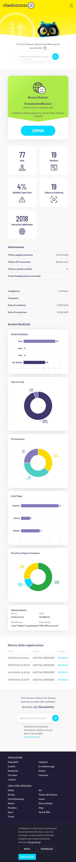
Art (40, 790)
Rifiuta (27, 848)
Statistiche (13, 771)
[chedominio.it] (18, 5)
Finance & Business (48, 794)
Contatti (12, 779)
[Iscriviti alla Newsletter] (55, 718)
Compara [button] (38, 130)
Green (42, 799)
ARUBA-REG (64, 657)
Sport (10, 812)
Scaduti (11, 766)
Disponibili (13, 762)
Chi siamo (12, 775)
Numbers (12, 808)
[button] (71, 5)
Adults (11, 790)
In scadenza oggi (46, 766)
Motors (11, 803)
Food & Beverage (16, 799)
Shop (41, 808)
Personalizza (47, 848)
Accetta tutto (27, 856)
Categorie (43, 762)
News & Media (45, 803)
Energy (11, 794)
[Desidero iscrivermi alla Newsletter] (21, 726)
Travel (11, 816)
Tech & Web (44, 812)
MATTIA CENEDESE (43, 657)
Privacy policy (31, 737)
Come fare (43, 775)
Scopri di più (34, 842)
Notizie (41, 771)
